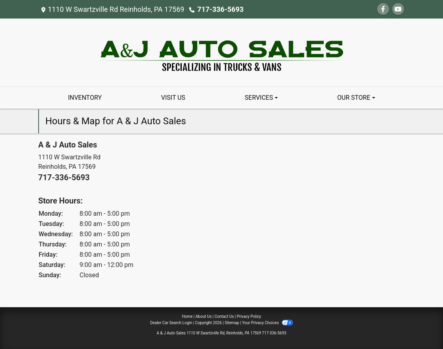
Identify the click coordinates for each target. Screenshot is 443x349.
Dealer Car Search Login (171, 323)
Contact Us (224, 316)
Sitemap (232, 323)
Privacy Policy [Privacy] (249, 316)
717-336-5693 (220, 9)
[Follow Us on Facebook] (383, 9)
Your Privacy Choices (267, 323)
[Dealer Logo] (222, 52)
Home (187, 316)
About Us (203, 316)
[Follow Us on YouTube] (398, 9)
